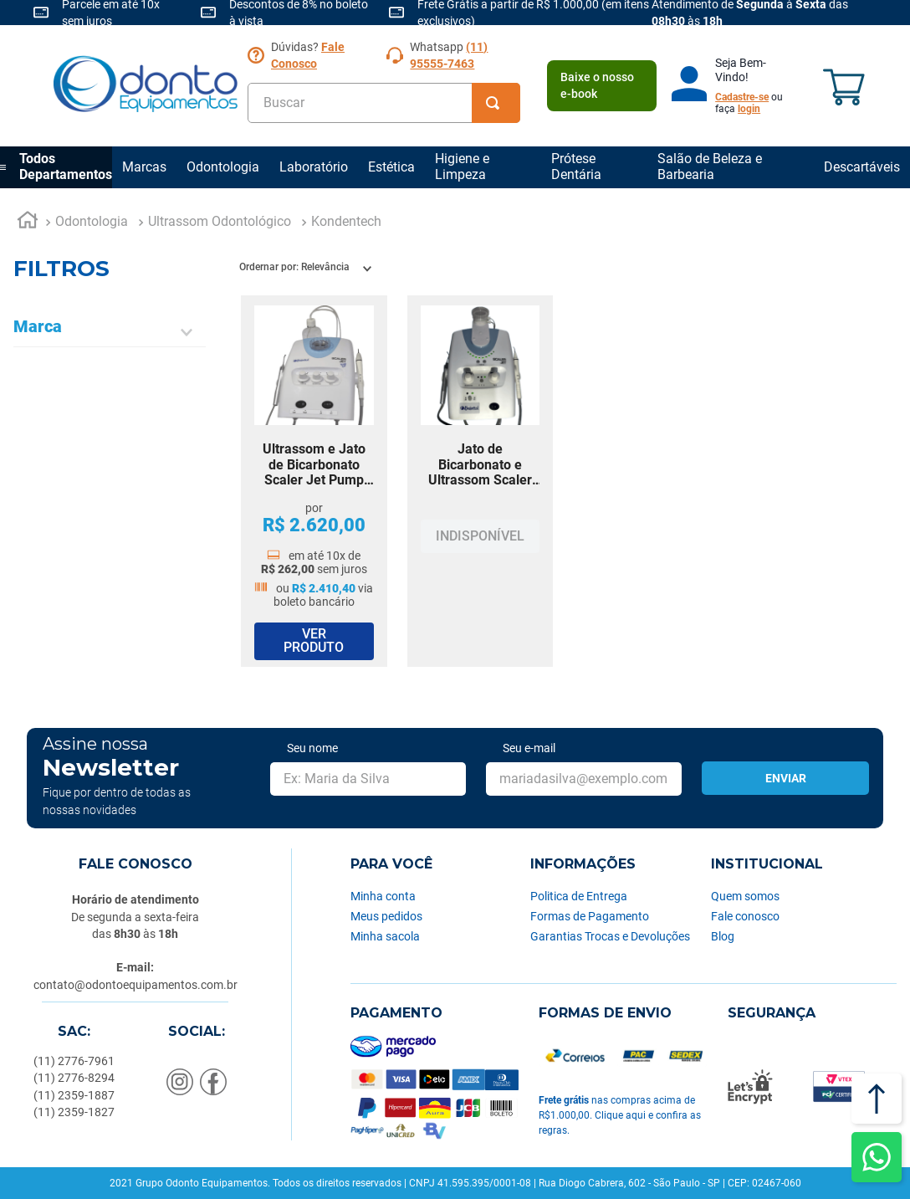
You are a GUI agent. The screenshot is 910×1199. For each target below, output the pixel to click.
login (749, 109)
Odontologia (223, 167)
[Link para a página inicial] (27, 222)
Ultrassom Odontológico (219, 221)
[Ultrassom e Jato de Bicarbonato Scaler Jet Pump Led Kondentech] (314, 481)
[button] (109, 332)
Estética (391, 167)
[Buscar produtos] (496, 103)
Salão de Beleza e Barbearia (709, 166)
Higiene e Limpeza (462, 166)
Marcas (144, 167)
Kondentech (346, 221)
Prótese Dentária (576, 166)
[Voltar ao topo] (876, 1098)
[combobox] (384, 103)
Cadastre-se (742, 97)
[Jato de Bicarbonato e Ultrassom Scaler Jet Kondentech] (480, 481)
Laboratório (313, 167)
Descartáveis (862, 167)
